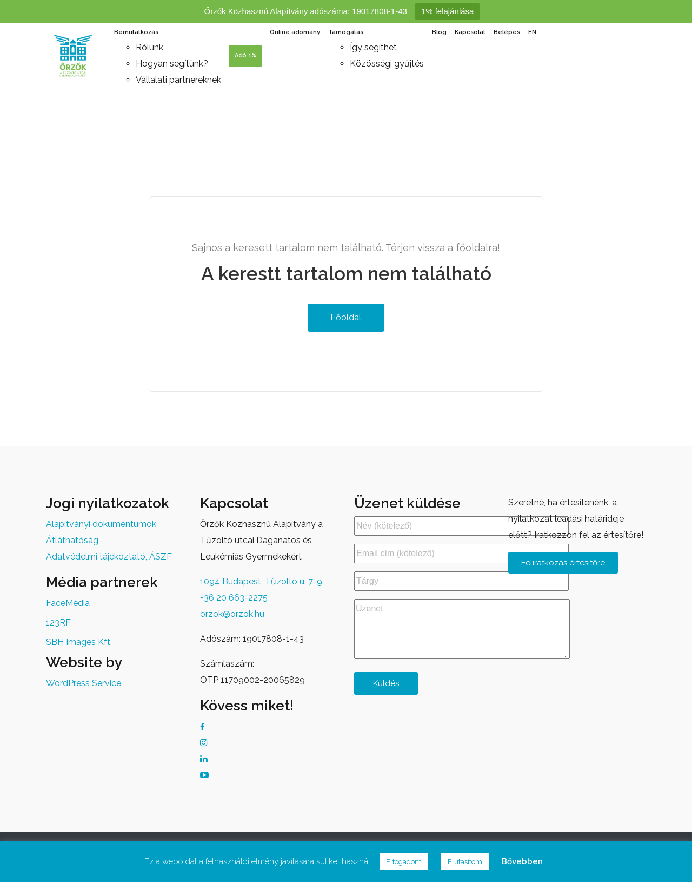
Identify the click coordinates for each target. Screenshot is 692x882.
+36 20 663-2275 (234, 598)
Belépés (507, 32)
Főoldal (344, 317)
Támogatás (345, 32)
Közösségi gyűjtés (387, 63)
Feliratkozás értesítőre (563, 563)
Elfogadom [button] (404, 862)
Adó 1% (245, 55)
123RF (58, 622)
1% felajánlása (447, 11)
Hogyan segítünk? (172, 63)
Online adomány (295, 32)
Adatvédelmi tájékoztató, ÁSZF (109, 556)
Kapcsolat (470, 32)
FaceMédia (68, 603)
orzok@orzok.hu (232, 614)
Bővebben (522, 861)
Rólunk (149, 47)
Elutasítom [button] (465, 862)
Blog (439, 32)
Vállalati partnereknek (178, 80)
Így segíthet (373, 47)
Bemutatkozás (136, 32)
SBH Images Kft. (79, 642)
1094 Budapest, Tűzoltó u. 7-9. (262, 581)
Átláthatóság (72, 540)
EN (532, 32)
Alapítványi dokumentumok (101, 524)
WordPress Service (83, 683)
